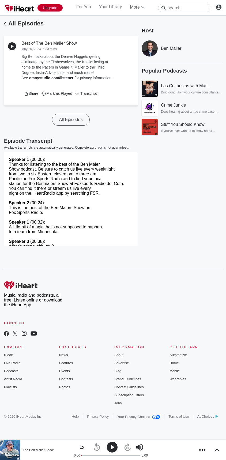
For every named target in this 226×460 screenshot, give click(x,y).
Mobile (175, 371)
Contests (66, 379)
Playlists (10, 387)
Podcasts (11, 371)
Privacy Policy (98, 416)
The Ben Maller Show (38, 450)
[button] (31, 93)
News (63, 355)
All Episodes (26, 23)
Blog (117, 371)
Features (66, 363)
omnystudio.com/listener (51, 78)
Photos (64, 387)
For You (83, 7)
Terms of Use (178, 416)
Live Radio (12, 363)
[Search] (184, 8)
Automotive (178, 355)
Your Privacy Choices (138, 417)
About (118, 355)
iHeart (8, 355)
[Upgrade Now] (50, 8)
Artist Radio (13, 379)
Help (75, 416)
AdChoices (207, 416)
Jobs (118, 403)
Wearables (178, 379)
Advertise (121, 363)
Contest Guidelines (129, 387)
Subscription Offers (129, 395)
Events (64, 371)
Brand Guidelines (127, 379)
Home (174, 363)
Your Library (110, 7)
